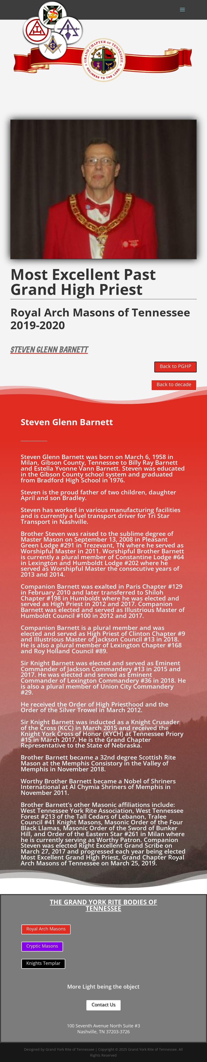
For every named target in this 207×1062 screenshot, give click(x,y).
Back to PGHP (175, 366)
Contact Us (103, 1004)
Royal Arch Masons (46, 929)
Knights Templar (43, 963)
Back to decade (174, 384)
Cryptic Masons (42, 946)
